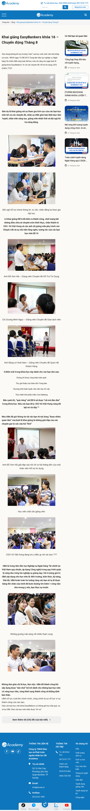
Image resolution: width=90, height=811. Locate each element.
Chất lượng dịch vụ (80, 755)
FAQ (77, 750)
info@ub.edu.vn (38, 788)
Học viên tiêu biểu (81, 768)
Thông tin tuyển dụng (82, 775)
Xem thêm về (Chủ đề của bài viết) (31, 720)
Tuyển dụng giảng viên (80, 786)
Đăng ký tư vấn (80, 7)
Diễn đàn (79, 781)
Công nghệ (80, 798)
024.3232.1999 (38, 798)
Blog (13, 22)
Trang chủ (5, 22)
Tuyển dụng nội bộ (82, 793)
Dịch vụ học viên (80, 762)
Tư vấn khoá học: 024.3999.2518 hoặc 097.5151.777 (66, 3)
